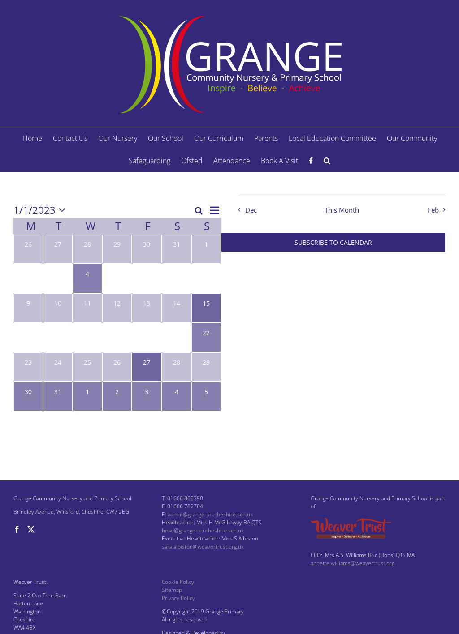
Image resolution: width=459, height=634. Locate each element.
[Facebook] (17, 529)
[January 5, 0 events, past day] (117, 278)
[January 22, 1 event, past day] (206, 337)
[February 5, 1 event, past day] (206, 396)
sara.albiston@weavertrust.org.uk (203, 546)
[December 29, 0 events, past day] (117, 249)
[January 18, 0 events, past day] (87, 337)
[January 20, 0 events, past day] (146, 337)
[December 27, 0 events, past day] (58, 249)
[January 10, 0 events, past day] (58, 308)
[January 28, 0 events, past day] (176, 367)
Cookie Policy (178, 582)
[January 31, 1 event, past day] (58, 396)
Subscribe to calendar (333, 242)
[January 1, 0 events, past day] (206, 249)
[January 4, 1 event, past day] (87, 278)
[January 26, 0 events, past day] (117, 367)
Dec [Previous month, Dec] (251, 210)
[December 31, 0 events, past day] (176, 249)
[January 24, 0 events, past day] (58, 367)
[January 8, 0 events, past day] (206, 278)
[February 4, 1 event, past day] (176, 396)
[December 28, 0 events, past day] (87, 249)
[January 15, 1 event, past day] (206, 308)
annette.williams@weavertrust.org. (353, 563)
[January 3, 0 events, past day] (58, 278)
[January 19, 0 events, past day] (117, 337)
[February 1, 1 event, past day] (87, 396)
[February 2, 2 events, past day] (117, 396)
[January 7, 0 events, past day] (176, 278)
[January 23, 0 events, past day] (28, 367)
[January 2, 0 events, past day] (28, 278)
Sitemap (172, 590)
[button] (327, 160)
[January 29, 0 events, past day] (206, 367)
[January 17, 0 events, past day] (58, 337)
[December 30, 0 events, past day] (146, 249)
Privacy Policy (178, 598)
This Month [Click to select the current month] (342, 210)
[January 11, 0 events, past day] (87, 308)
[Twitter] (31, 529)
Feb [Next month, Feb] (433, 210)
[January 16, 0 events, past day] (28, 337)
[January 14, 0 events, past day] (176, 308)
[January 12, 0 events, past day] (117, 308)
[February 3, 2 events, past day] (146, 396)
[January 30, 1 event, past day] (28, 396)
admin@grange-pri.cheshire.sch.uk (210, 514)
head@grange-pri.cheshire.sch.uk (203, 530)
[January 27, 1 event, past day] (146, 367)
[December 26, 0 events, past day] (28, 249)
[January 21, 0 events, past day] (176, 337)
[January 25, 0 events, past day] (87, 367)
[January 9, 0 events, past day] (28, 308)
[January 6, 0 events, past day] (146, 278)
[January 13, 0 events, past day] (146, 308)
